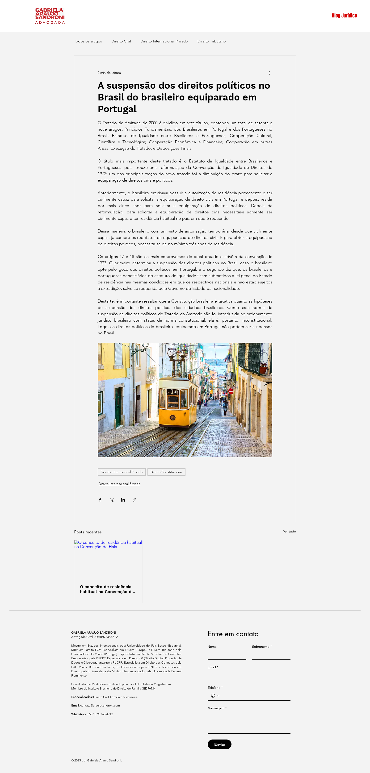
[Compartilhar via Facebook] (100, 500)
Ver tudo (289, 531)
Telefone (215, 688)
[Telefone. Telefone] (254, 696)
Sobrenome (262, 647)
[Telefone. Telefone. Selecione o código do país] (215, 696)
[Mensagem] (249, 722)
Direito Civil (121, 41)
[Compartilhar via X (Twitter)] (111, 500)
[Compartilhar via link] (134, 500)
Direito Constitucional (166, 472)
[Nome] (226, 655)
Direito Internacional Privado (164, 41)
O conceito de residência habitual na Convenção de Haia (107, 589)
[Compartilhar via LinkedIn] (123, 500)
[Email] (248, 675)
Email (213, 667)
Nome (213, 647)
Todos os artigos (88, 41)
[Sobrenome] (270, 655)
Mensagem (217, 708)
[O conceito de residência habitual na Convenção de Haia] (108, 559)
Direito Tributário (212, 41)
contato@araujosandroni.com (100, 705)
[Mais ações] (269, 72)
